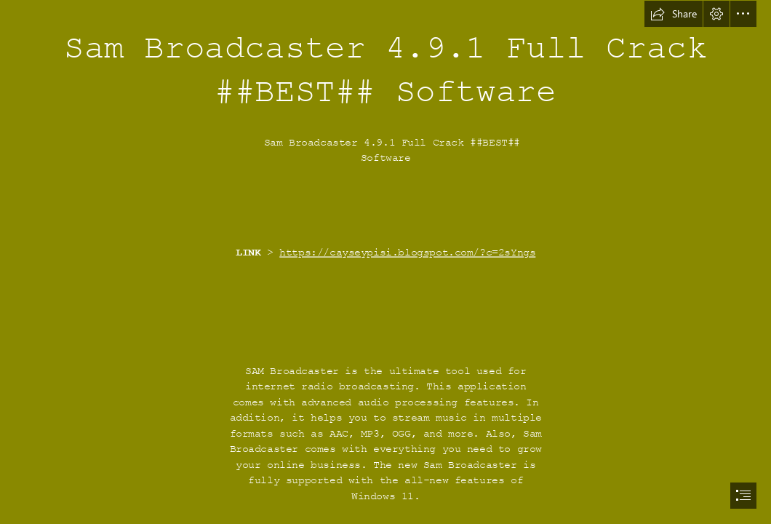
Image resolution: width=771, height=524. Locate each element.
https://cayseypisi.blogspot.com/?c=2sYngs (407, 253)
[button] (673, 14)
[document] (385, 262)
